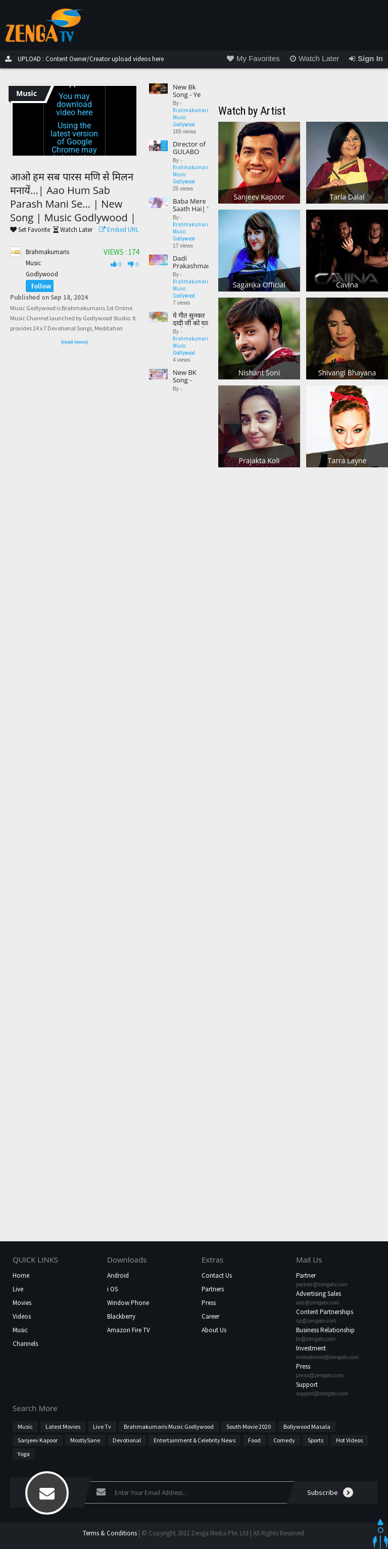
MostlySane (85, 1440)
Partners (213, 1289)
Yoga (24, 1454)
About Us (214, 1330)
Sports (315, 1440)
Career (210, 1316)
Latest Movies (62, 1426)
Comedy (284, 1440)
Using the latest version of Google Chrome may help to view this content (74, 146)
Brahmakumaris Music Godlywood (169, 1426)
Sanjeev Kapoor (38, 1440)
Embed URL (116, 229)
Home (21, 1275)
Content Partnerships (324, 1312)
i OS (112, 1289)
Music (20, 1330)
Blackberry (121, 1316)
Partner (306, 1275)
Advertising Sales (318, 1293)
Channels (25, 1343)
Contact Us (217, 1275)
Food (254, 1440)
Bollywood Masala (306, 1426)
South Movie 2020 (248, 1426)
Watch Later (71, 229)
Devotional (127, 1440)
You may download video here (74, 104)
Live (18, 1289)
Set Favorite (30, 229)
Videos (22, 1316)
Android (118, 1275)
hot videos (349, 1440)
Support (307, 1384)
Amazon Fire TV (128, 1330)
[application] (74, 121)
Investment (311, 1348)
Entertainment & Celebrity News (194, 1440)
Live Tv (102, 1426)
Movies (22, 1302)
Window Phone (128, 1302)
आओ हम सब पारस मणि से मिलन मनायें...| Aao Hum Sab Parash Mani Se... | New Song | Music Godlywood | (73, 197)
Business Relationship (325, 1330)
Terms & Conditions (110, 1533)
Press (209, 1302)
